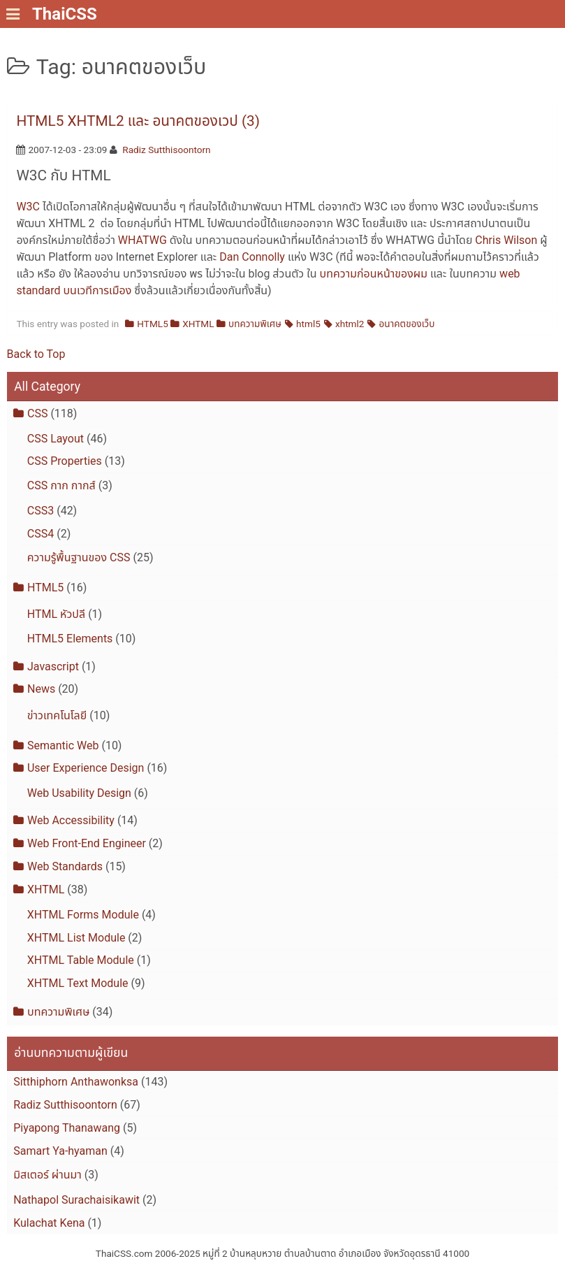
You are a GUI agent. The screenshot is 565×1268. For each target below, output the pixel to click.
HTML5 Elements (70, 638)
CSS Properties (64, 461)
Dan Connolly (252, 257)
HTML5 (152, 323)
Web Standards (65, 866)
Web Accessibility (71, 820)
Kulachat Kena (49, 1223)
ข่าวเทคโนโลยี (57, 715)
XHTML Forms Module (83, 914)
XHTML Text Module (78, 983)
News (41, 689)
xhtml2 (350, 323)
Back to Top (36, 354)
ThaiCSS (64, 14)
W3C (28, 206)
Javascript (53, 666)
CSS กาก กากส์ (61, 485)
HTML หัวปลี (56, 614)
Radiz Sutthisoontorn (166, 149)
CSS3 (40, 510)
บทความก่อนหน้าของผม (373, 273)
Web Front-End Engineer (86, 843)
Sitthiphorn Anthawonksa (75, 1081)
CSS (37, 413)
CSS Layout (55, 438)
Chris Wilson (506, 240)
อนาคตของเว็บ (407, 323)
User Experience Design (85, 768)
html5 (308, 323)
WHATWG (142, 240)
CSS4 (40, 533)
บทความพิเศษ (254, 323)
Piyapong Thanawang (66, 1127)
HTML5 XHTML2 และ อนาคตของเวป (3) (138, 121)
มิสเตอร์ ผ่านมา (47, 1174)
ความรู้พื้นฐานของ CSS (79, 557)
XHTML (198, 323)
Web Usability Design (79, 793)
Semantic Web (62, 745)
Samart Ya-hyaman (60, 1151)
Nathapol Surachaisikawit (76, 1199)
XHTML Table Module (80, 960)
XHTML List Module (76, 937)
